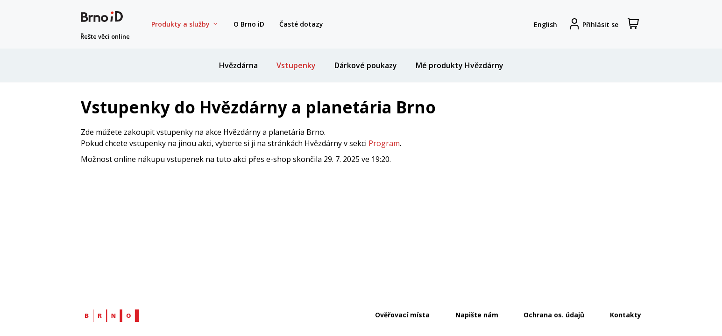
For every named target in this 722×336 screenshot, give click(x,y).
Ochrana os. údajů (554, 314)
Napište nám (476, 314)
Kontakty (625, 314)
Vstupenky (296, 65)
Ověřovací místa (402, 314)
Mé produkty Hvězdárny (459, 65)
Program (384, 143)
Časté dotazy (301, 24)
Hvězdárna (238, 65)
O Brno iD (249, 24)
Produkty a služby (185, 24)
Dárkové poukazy (365, 65)
